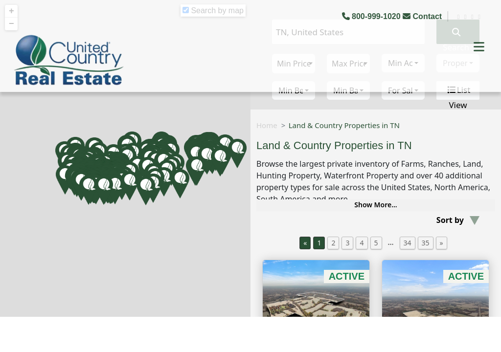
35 (426, 242)
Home (266, 125)
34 (407, 242)
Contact (423, 16)
